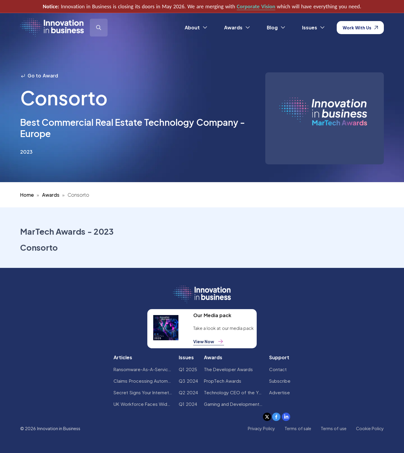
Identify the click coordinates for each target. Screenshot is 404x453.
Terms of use (333, 428)
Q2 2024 (188, 392)
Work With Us (360, 27)
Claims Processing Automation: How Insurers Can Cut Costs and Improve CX (143, 381)
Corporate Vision (256, 6)
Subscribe (279, 381)
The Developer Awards (228, 369)
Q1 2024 (188, 404)
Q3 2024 (188, 381)
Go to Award (39, 75)
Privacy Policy (261, 428)
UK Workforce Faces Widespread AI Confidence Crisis (143, 404)
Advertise (279, 392)
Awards (50, 195)
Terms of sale (298, 428)
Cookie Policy (370, 428)
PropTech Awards (222, 381)
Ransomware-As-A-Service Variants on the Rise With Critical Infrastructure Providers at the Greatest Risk (143, 369)
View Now (208, 341)
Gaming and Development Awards (233, 404)
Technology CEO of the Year (233, 392)
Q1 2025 (188, 369)
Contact (278, 369)
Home (27, 195)
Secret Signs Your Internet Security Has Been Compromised (143, 392)
